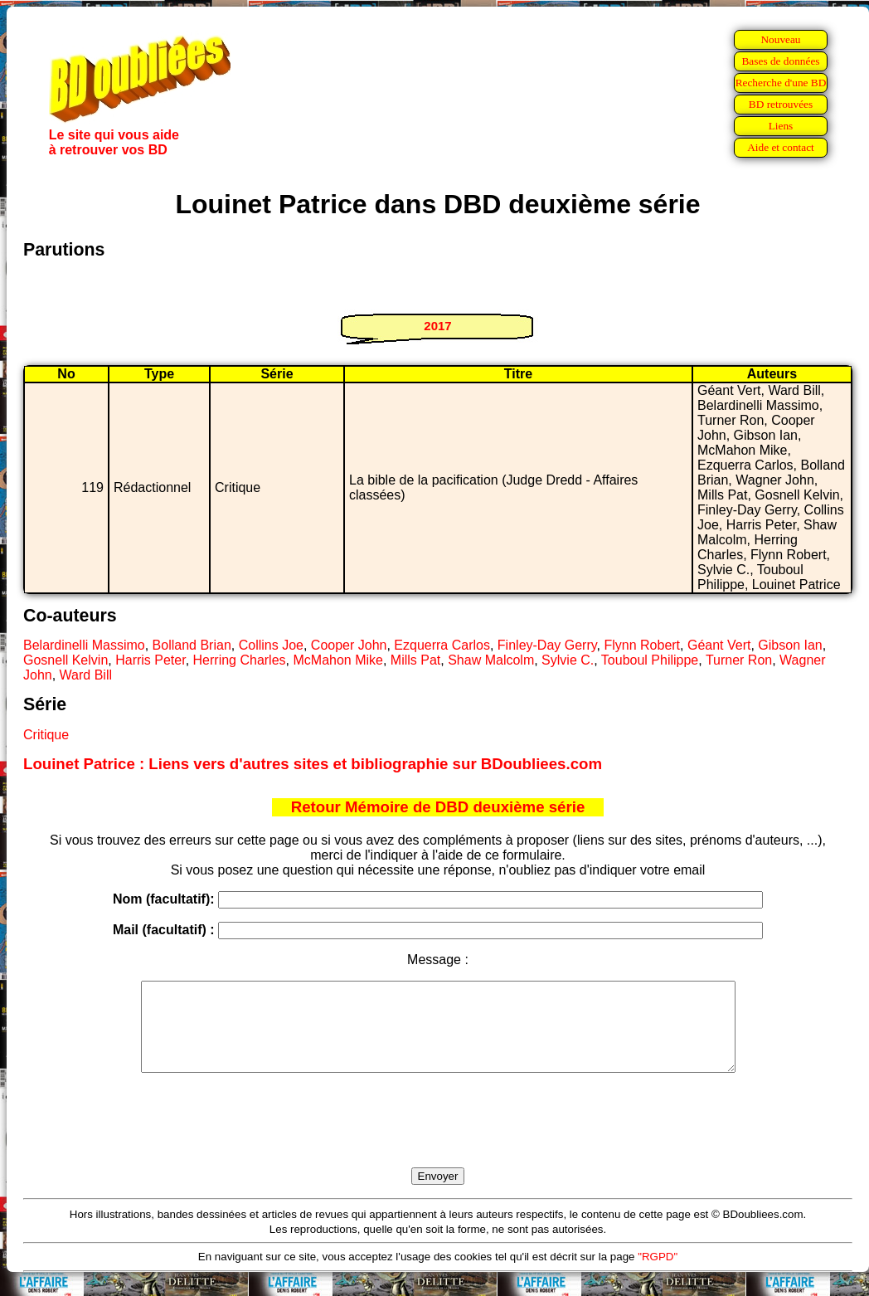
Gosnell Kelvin (65, 660)
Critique (46, 735)
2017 (437, 326)
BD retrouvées (781, 104)
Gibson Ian (790, 645)
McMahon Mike (337, 660)
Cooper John (349, 645)
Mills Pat (415, 660)
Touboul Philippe (649, 660)
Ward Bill (86, 675)
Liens (781, 125)
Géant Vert (719, 645)
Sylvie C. (567, 660)
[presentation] (438, 1139)
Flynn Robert (642, 645)
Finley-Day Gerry (547, 645)
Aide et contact (780, 147)
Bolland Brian (192, 645)
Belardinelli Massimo (84, 645)
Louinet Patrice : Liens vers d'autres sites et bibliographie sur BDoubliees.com (312, 763)
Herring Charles (239, 660)
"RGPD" (657, 1274)
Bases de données (780, 61)
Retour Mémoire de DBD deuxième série (438, 807)
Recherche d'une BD (781, 82)
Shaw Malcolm (491, 660)
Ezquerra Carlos (442, 645)
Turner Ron (739, 660)
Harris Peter (150, 660)
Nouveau (780, 39)
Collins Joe (271, 645)
